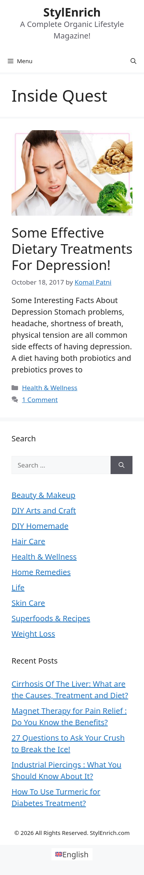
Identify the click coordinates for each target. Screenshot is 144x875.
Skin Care (28, 603)
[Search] (121, 465)
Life (18, 587)
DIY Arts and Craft (44, 510)
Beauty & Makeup (43, 495)
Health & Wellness (49, 387)
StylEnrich (72, 12)
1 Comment (40, 399)
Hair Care (28, 541)
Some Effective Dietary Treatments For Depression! (72, 248)
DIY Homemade (40, 526)
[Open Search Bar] (133, 60)
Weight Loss (33, 634)
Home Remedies (41, 572)
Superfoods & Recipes (51, 618)
